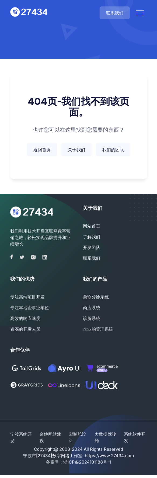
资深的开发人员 (25, 329)
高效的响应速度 (25, 318)
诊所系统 (91, 318)
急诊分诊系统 (96, 297)
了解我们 (91, 237)
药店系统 (91, 308)
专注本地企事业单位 (29, 308)
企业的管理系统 (98, 329)
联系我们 (114, 13)
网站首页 (91, 226)
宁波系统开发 (21, 438)
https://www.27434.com (109, 456)
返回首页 (42, 150)
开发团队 (91, 247)
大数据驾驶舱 (105, 438)
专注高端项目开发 (27, 297)
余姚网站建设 (50, 438)
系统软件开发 (134, 438)
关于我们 (76, 150)
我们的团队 (113, 150)
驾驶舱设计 (77, 438)
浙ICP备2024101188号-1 (87, 462)
